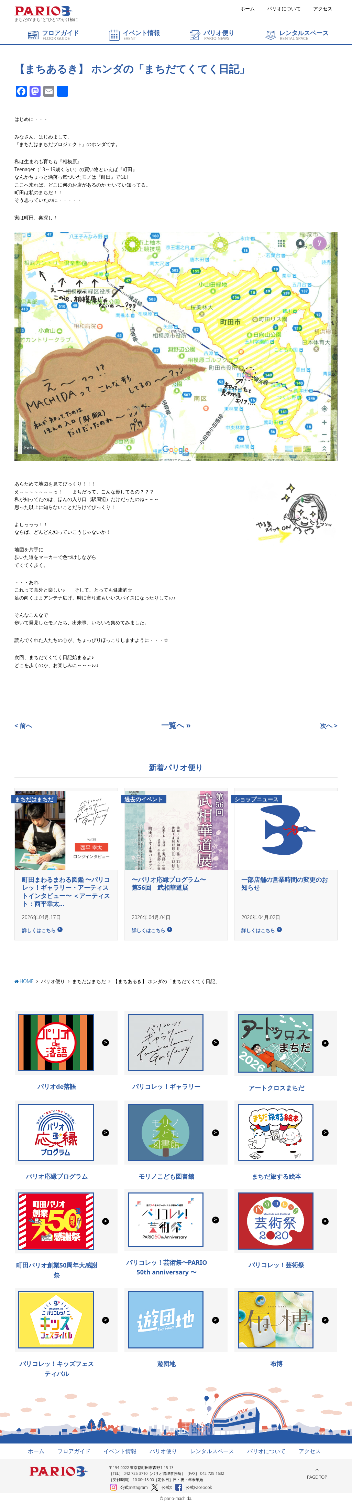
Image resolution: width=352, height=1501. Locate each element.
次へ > (329, 725)
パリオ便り (53, 978)
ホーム (247, 8)
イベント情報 (119, 1448)
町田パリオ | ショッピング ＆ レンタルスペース (43, 11)
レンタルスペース (212, 1448)
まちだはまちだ (89, 978)
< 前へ (23, 725)
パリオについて (284, 8)
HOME (27, 978)
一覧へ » (176, 725)
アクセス (322, 8)
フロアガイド (73, 1448)
